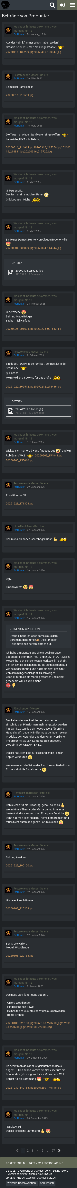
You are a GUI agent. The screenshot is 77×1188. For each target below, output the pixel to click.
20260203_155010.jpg (20, 460)
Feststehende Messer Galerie (31, 75)
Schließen (47, 1183)
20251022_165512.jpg (20, 386)
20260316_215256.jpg (47, 147)
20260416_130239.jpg (20, 51)
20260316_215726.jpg (38, 151)
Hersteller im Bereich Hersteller (32, 792)
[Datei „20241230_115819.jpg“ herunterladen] (38, 410)
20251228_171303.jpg (20, 503)
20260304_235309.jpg (20, 248)
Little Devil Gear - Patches (29, 526)
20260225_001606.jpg (20, 328)
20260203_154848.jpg (49, 455)
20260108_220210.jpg (47, 1023)
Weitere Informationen (21, 1183)
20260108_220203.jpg (20, 908)
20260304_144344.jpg (47, 248)
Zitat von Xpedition (25, 629)
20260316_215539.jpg (20, 95)
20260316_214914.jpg (20, 147)
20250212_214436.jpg (47, 386)
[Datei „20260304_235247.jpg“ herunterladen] (38, 272)
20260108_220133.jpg (20, 955)
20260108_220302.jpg (38, 1026)
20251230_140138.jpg (20, 1087)
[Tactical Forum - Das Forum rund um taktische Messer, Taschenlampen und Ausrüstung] (18, 5)
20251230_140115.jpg (47, 1087)
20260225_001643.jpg (47, 328)
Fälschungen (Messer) (27, 708)
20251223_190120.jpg (20, 865)
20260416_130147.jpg (47, 51)
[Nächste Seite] (59, 1150)
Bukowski (15, 1126)
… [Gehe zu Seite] (47, 1150)
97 (53, 1150)
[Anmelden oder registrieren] (62, 5)
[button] (72, 5)
